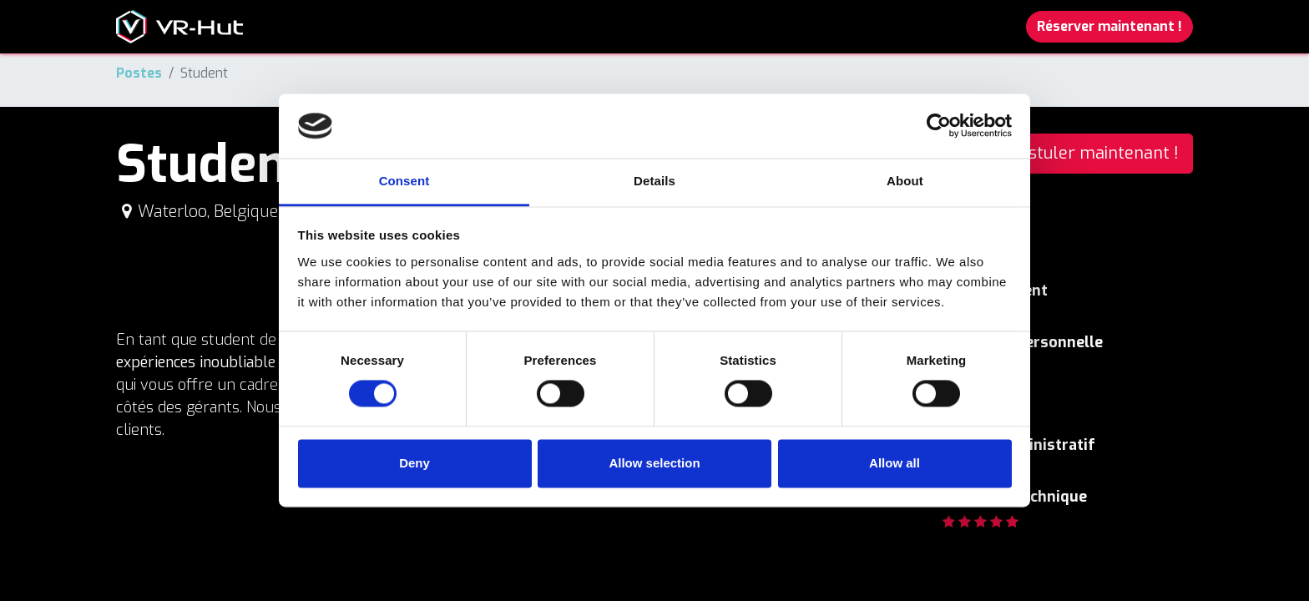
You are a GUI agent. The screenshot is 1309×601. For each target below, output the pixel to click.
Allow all (894, 463)
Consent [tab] (404, 181)
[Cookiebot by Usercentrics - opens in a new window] (939, 126)
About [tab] (905, 181)
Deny (414, 463)
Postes (139, 73)
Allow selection (654, 463)
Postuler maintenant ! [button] (1094, 153)
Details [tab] (654, 181)
